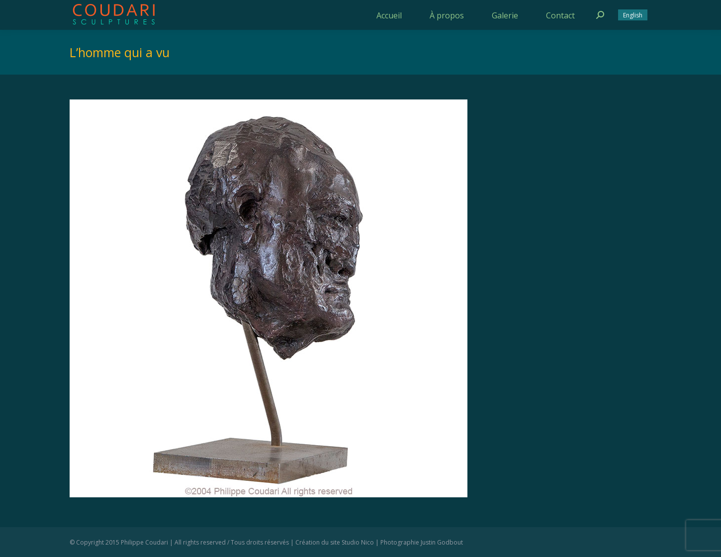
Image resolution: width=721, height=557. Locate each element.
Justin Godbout (442, 542)
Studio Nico (358, 542)
